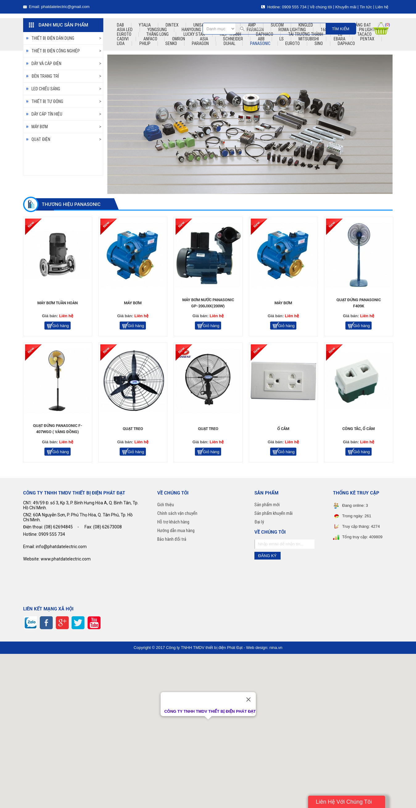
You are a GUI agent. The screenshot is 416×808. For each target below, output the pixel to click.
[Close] (248, 699)
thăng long (157, 34)
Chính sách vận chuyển (177, 513)
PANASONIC (260, 43)
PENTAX (367, 39)
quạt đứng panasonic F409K (358, 302)
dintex (172, 25)
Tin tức (366, 7)
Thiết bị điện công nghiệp (55, 51)
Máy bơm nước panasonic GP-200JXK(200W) (208, 302)
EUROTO (292, 43)
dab (120, 25)
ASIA (204, 39)
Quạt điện (40, 139)
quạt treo (133, 428)
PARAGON (200, 43)
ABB (261, 39)
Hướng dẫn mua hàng (176, 530)
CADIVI (123, 39)
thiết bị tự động (47, 101)
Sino (319, 43)
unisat (199, 25)
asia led (125, 29)
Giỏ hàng (60, 325)
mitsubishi (309, 39)
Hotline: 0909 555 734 (283, 7)
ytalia (145, 25)
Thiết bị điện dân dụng (52, 38)
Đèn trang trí (45, 76)
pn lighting (370, 29)
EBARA (339, 39)
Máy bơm (39, 126)
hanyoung (191, 29)
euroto (124, 34)
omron (178, 39)
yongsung (157, 29)
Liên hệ (381, 7)
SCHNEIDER (233, 39)
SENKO (171, 43)
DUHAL (229, 43)
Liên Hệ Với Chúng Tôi (344, 802)
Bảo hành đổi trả (171, 539)
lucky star (194, 34)
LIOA (121, 43)
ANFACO (150, 39)
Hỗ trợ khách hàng (173, 522)
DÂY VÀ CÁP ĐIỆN (46, 63)
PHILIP (144, 43)
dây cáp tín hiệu (46, 114)
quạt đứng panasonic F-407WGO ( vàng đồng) (57, 428)
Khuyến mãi (345, 7)
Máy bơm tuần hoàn (57, 303)
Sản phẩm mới (267, 504)
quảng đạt (360, 25)
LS (281, 39)
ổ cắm (283, 428)
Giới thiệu (165, 504)
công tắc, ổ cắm (358, 428)
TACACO (364, 34)
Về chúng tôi (321, 7)
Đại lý (259, 522)
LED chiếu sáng (45, 89)
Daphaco (346, 43)
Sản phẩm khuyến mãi (273, 513)
